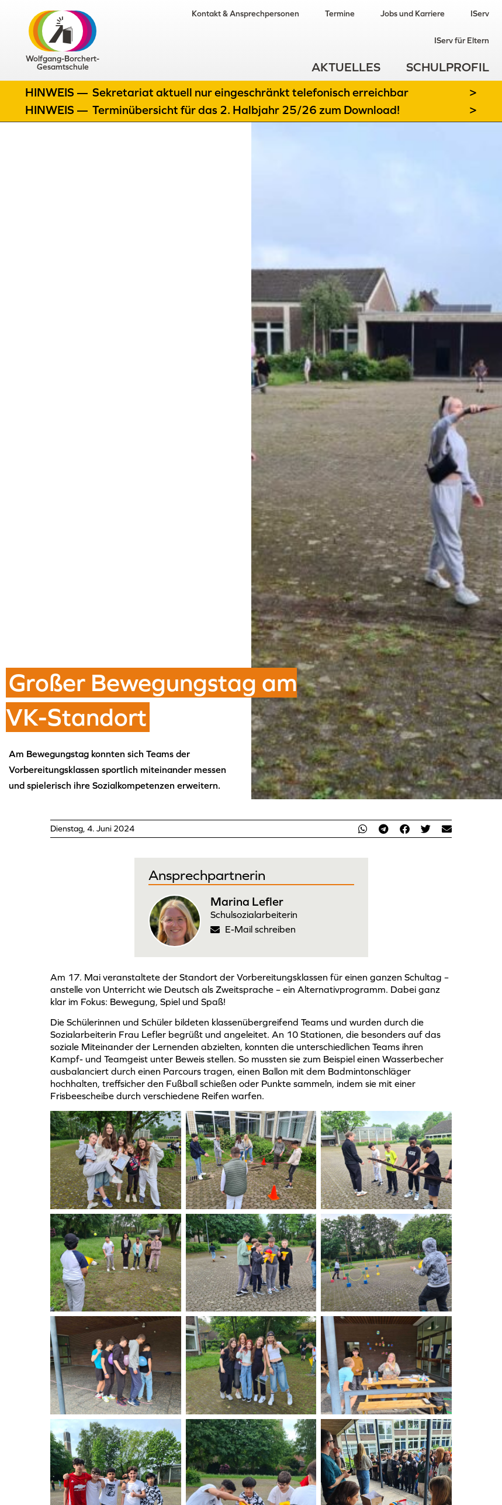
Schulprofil (447, 67)
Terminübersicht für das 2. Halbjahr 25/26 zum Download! (246, 109)
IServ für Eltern (461, 40)
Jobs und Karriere (412, 13)
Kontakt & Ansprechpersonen (245, 13)
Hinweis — (58, 92)
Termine (340, 13)
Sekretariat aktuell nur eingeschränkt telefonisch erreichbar (250, 92)
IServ (479, 13)
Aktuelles (345, 67)
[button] (362, 828)
